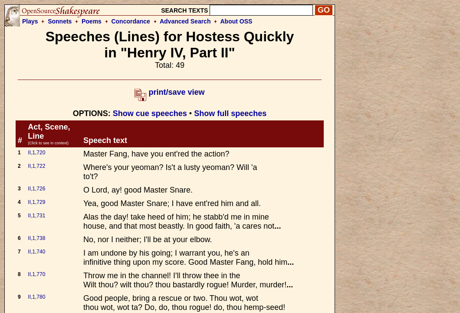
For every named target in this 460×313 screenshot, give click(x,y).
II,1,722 (36, 166)
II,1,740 (36, 252)
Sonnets (60, 21)
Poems (92, 21)
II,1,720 (36, 153)
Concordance (130, 21)
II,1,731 (36, 216)
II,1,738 (36, 238)
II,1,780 (36, 297)
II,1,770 (36, 274)
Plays (30, 21)
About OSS (236, 21)
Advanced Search (185, 21)
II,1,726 (36, 189)
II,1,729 (36, 202)
